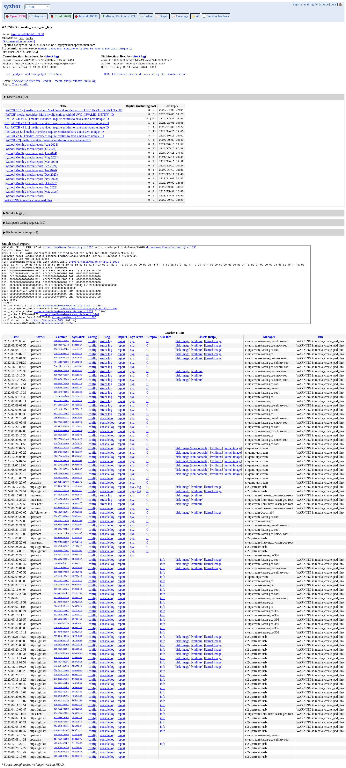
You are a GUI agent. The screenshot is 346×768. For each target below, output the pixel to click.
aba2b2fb (77, 435)
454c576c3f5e (61, 713)
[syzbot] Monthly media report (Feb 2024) (30, 166)
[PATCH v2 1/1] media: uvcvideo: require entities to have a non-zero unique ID (54, 136)
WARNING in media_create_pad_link (28, 200)
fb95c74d (77, 675)
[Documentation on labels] (18, 41)
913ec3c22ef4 (61, 435)
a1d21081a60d (61, 735)
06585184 (77, 627)
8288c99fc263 (61, 675)
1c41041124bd (61, 465)
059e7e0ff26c (61, 550)
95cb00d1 (77, 572)
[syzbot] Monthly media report (23, 196)
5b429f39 (77, 341)
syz (17, 84)
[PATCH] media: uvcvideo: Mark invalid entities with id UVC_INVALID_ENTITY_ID (59, 114)
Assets (203, 337)
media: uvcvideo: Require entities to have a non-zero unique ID (85, 48)
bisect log (51, 56)
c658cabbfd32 (61, 572)
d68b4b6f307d (61, 345)
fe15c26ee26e (61, 512)
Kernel (40, 337)
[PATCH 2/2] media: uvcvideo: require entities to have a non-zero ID (47, 140)
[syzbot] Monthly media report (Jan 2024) (30, 170)
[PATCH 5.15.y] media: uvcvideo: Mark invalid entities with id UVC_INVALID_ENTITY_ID (63, 110)
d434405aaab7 (61, 593)
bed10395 (77, 739)
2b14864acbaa (61, 589)
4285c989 (77, 696)
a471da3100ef (61, 400)
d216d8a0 (77, 649)
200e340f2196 (61, 383)
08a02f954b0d (61, 538)
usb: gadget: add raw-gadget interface (34, 74)
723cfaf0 (77, 615)
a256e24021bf (61, 743)
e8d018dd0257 (61, 563)
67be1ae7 (77, 657)
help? (212, 337)
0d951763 (77, 520)
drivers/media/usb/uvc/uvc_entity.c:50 (62, 317)
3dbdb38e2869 (61, 430)
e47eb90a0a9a (61, 495)
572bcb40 (77, 589)
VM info (165, 337)
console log (107, 418)
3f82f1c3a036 (61, 452)
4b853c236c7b (61, 696)
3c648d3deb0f (61, 730)
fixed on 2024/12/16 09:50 (27, 34)
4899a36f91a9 (61, 370)
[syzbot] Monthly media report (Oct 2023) (30, 183)
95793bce (77, 430)
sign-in (297, 4)
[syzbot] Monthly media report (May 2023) (31, 191)
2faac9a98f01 (61, 559)
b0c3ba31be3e (61, 520)
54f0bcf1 (77, 443)
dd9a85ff (77, 495)
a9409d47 (77, 670)
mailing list (311, 4)
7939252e (77, 353)
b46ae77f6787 (61, 341)
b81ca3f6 (77, 645)
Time (15, 337)
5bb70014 (77, 662)
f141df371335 (61, 362)
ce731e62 (77, 640)
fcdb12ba (77, 700)
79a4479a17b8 (61, 683)
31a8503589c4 (61, 692)
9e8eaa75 (77, 478)
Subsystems (38, 16)
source (324, 4)
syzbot (12, 6)
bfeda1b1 (77, 593)
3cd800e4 (77, 418)
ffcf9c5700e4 (61, 670)
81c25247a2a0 (61, 657)
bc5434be (77, 623)
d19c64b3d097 (61, 546)
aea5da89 (77, 370)
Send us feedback (216, 16)
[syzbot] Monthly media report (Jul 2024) (30, 148)
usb (21, 37)
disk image (182, 341)
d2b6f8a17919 (61, 627)
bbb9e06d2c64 (61, 649)
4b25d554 (77, 636)
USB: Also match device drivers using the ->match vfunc (145, 74)
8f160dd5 (77, 743)
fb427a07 (77, 452)
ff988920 (77, 679)
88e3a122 (77, 383)
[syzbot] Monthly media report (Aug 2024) (31, 144)
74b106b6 (77, 653)
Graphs (162, 16)
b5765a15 (77, 396)
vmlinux (197, 341)
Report (122, 337)
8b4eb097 (77, 559)
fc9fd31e (77, 730)
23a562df (77, 726)
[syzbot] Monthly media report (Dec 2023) (31, 174)
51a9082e (77, 538)
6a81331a (77, 597)
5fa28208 (77, 362)
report (121, 341)
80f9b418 (77, 619)
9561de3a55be (61, 349)
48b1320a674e (61, 473)
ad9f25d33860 (61, 443)
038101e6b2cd (61, 585)
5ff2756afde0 (61, 439)
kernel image (213, 341)
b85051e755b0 (61, 525)
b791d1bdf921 (61, 756)
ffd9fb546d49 (61, 606)
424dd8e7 (77, 735)
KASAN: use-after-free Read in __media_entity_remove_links (50, 81)
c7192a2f (77, 546)
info (162, 559)
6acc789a (77, 422)
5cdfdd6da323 (61, 353)
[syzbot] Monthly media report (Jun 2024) (30, 153)
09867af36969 (61, 645)
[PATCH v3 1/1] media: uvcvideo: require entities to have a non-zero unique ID (54, 131)
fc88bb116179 (61, 490)
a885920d (77, 550)
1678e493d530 (61, 597)
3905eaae (77, 516)
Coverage (180, 16)
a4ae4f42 (77, 349)
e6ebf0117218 (61, 448)
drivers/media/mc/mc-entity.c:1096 (68, 247)
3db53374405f (61, 705)
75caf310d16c (61, 516)
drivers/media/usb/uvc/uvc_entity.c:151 (88, 321)
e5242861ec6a (61, 717)
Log (107, 337)
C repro (151, 337)
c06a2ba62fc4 (61, 619)
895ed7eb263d (61, 640)
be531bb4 (77, 683)
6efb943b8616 (61, 623)
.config (24, 84)
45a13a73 (77, 482)
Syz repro (136, 337)
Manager (269, 337)
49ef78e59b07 (61, 422)
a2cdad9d (77, 747)
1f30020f (77, 525)
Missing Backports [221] (119, 16)
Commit (61, 337)
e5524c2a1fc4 (61, 396)
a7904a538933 (61, 426)
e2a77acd (77, 473)
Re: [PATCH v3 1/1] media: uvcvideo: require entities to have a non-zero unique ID (56, 119)
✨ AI (195, 16)
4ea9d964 (77, 752)
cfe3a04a (77, 486)
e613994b (77, 722)
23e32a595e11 (61, 726)
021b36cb (77, 426)
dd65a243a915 (61, 662)
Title (320, 337)
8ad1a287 (77, 469)
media (29, 37)
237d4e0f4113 (61, 486)
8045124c (77, 490)
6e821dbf (77, 585)
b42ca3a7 (77, 345)
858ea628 (77, 439)
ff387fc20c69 (61, 542)
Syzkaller (78, 337)
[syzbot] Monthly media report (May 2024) (31, 157)
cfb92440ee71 (61, 418)
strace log (106, 341)
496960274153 (61, 709)
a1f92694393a (61, 508)
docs (333, 4)
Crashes (146, 16)
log (93, 81)
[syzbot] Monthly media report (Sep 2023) (30, 187)
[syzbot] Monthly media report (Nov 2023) (31, 178)
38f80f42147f (61, 482)
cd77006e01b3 (61, 739)
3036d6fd (77, 756)
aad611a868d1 (61, 478)
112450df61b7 (61, 615)
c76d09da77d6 (61, 679)
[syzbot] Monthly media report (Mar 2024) (31, 161)
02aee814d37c (61, 469)
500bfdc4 (77, 465)
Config (92, 337)
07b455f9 (77, 448)
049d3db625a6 (61, 722)
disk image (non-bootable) (192, 448)
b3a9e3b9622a (61, 752)
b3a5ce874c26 (61, 747)
